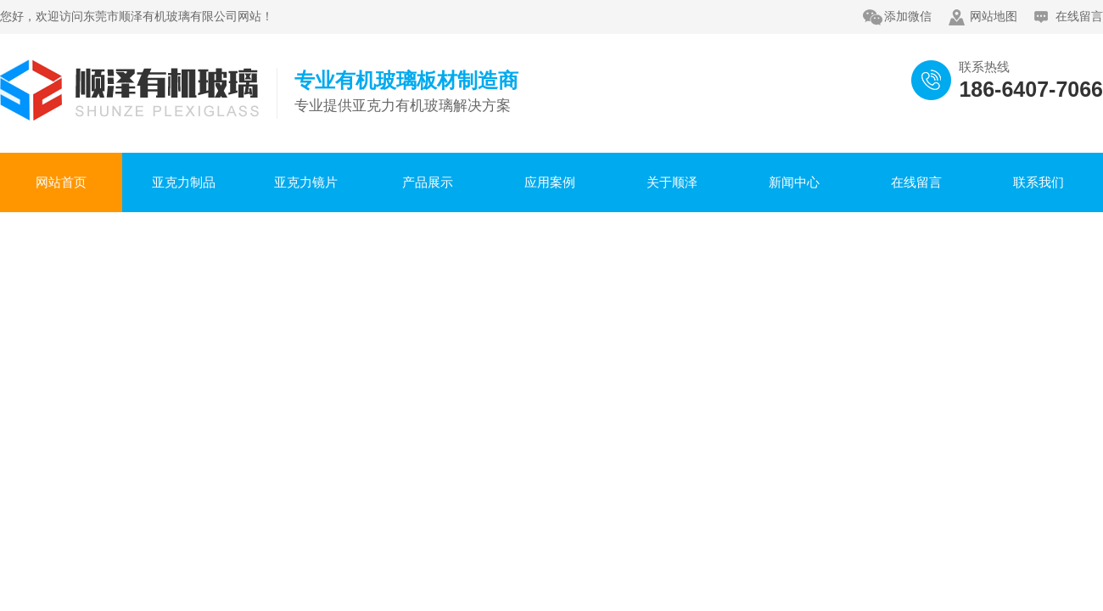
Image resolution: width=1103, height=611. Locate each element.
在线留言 (1079, 16)
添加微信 (908, 16)
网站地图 (993, 16)
